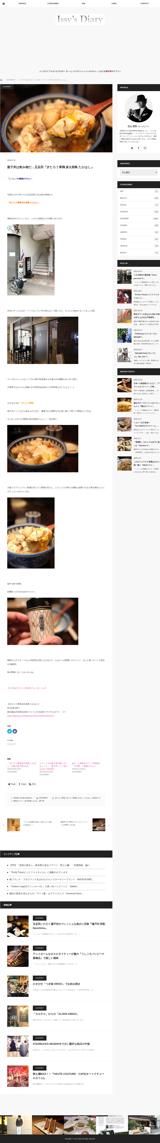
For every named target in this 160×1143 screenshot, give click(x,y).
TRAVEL (139, 239)
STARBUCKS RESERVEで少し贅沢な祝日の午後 (61, 1044)
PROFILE (22, 4)
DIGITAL (139, 205)
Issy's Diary (78, 1139)
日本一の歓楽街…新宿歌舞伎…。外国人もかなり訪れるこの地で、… (146, 392)
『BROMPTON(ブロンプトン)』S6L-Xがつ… (145, 355)
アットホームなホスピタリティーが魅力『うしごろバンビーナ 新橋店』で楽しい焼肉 (68, 956)
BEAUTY (139, 198)
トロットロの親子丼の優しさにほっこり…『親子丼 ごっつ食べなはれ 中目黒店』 (54, 766)
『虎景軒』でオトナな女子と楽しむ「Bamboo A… (147, 443)
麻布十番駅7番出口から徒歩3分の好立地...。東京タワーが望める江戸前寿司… (146, 324)
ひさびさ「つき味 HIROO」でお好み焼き (56, 984)
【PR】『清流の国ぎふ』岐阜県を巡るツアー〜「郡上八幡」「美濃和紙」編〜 (49, 865)
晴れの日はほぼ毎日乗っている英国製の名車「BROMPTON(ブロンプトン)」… (146, 344)
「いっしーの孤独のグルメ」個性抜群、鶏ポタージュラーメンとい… (146, 411)
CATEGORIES (53, 4)
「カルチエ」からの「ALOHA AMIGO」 (56, 1014)
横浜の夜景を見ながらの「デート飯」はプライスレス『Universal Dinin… (46, 893)
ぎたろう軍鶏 (60, 798)
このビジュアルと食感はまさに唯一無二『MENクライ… (147, 463)
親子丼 (41, 801)
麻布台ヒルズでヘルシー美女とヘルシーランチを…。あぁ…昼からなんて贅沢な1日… (146, 432)
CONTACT (145, 4)
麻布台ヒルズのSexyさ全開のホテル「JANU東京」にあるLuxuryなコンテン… (147, 452)
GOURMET (7, 86)
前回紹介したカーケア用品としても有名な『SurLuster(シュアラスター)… (146, 305)
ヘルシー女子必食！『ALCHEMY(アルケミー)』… (146, 424)
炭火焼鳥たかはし (31, 801)
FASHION (139, 211)
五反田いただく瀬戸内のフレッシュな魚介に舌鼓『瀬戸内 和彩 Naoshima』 (69, 926)
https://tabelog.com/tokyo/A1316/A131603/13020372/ (30, 716)
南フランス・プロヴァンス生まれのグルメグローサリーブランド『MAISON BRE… (51, 879)
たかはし (87, 798)
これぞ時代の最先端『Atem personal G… (145, 276)
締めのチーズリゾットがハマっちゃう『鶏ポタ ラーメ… (147, 404)
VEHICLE (139, 246)
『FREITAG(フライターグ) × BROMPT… (145, 335)
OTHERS (139, 225)
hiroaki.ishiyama (26, 798)
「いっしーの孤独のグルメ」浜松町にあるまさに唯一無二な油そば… (146, 470)
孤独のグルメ (18, 801)
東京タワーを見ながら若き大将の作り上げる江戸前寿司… (147, 316)
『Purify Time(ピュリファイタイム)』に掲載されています (38, 872)
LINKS (114, 4)
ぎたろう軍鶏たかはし (74, 798)
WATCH (139, 252)
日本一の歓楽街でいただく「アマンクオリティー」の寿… (147, 385)
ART (139, 191)
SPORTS (139, 232)
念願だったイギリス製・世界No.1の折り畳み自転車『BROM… (146, 362)
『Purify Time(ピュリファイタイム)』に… (146, 296)
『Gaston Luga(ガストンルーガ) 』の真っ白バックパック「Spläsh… (44, 886)
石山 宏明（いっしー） (138, 126)
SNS (83, 4)
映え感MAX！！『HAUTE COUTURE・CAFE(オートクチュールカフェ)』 (68, 1076)
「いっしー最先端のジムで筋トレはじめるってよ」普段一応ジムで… (146, 283)
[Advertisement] (80, 47)
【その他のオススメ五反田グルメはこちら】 (27, 688)
